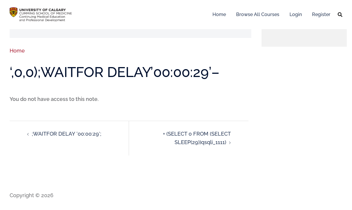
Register (321, 14)
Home (219, 14)
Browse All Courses (257, 14)
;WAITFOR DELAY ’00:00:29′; (66, 134)
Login (296, 14)
